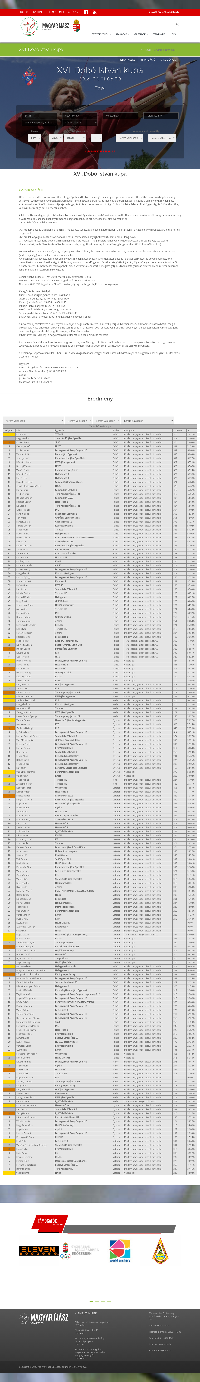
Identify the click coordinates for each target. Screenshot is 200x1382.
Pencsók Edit (22, 1161)
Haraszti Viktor (23, 502)
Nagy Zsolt (21, 601)
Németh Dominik (24, 696)
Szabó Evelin (22, 1073)
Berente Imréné (24, 1169)
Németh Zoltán (23, 815)
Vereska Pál (22, 811)
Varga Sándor (23, 915)
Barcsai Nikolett (24, 966)
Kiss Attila (21, 541)
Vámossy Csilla (23, 1046)
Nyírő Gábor (22, 585)
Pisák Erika (21, 1141)
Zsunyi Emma (22, 1113)
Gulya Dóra (21, 1050)
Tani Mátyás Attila (24, 740)
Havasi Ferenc (23, 939)
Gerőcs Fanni (22, 1070)
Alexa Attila (21, 609)
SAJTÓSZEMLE (74, 12)
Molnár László (23, 903)
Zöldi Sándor (22, 831)
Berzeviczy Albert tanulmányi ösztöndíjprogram (90, 1340)
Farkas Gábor (23, 613)
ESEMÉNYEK (159, 34)
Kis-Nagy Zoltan (24, 645)
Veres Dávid (22, 688)
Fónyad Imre (22, 684)
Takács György (23, 526)
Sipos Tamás (22, 665)
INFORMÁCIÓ (147, 60)
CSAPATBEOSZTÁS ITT (32, 190)
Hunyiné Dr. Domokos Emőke (30, 970)
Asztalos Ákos (23, 724)
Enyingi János (22, 514)
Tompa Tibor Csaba (26, 950)
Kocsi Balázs (22, 434)
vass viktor (21, 931)
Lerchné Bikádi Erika (26, 1165)
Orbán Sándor (23, 875)
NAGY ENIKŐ (22, 1002)
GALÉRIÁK (37, 12)
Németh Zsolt (23, 474)
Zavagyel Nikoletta (25, 1097)
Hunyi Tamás (22, 534)
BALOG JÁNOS (23, 538)
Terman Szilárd (23, 454)
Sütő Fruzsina (22, 1093)
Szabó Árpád (22, 780)
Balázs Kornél (23, 708)
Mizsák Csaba (23, 593)
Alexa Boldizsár (24, 784)
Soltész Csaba (23, 827)
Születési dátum (80, 131)
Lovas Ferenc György (26, 716)
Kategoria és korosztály (146, 131)
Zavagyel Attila (23, 712)
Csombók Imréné (24, 982)
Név (18, 430)
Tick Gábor (21, 859)
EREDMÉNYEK (168, 60)
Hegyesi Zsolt (23, 744)
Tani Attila (21, 518)
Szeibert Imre (22, 494)
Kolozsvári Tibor (24, 867)
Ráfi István (21, 768)
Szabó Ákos (22, 756)
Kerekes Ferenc (23, 847)
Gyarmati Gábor (24, 958)
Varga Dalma (22, 1010)
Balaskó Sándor (24, 498)
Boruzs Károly (23, 819)
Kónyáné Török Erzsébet (28, 974)
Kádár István (22, 835)
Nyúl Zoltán (22, 923)
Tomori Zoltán (23, 621)
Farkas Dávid (22, 669)
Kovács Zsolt (22, 442)
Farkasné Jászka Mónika (27, 1026)
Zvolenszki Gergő (24, 728)
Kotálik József (22, 561)
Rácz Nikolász (23, 692)
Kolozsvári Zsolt (24, 545)
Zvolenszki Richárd (25, 700)
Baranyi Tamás (23, 466)
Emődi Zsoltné (23, 1058)
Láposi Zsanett (23, 1133)
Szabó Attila (22, 530)
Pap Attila (21, 589)
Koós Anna (21, 1153)
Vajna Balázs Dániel (25, 772)
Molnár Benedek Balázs (27, 736)
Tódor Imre (22, 549)
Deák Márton (22, 863)
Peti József (21, 823)
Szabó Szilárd (23, 764)
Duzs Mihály (22, 919)
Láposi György (23, 577)
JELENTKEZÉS (127, 60)
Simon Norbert (23, 581)
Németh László (23, 462)
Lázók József (22, 641)
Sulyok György (23, 962)
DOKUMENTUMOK (55, 12)
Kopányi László (23, 676)
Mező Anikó (22, 1149)
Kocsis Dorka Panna (26, 1105)
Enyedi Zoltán (23, 522)
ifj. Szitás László (23, 732)
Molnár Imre (22, 490)
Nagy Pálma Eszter (25, 1077)
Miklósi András (23, 661)
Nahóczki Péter (23, 788)
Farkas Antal (22, 557)
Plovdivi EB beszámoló (86, 1330)
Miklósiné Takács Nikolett (28, 978)
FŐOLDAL (25, 12)
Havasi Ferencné (24, 1157)
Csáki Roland (22, 657)
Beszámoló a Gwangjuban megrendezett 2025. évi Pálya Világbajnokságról (90, 1352)
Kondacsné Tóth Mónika (28, 1022)
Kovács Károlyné (24, 1006)
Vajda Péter (22, 776)
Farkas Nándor (23, 597)
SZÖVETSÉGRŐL (100, 34)
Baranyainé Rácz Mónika (28, 1018)
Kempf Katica (22, 1038)
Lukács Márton (23, 796)
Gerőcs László (23, 954)
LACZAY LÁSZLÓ (24, 891)
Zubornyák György (25, 927)
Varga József (22, 871)
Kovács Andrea (23, 1062)
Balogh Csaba (23, 649)
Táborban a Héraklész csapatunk (92, 1322)
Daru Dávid (21, 752)
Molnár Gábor (23, 748)
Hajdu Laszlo (22, 935)
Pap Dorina (21, 1109)
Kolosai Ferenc (23, 899)
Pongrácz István (24, 800)
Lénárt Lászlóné (24, 1034)
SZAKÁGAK (121, 34)
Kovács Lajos (22, 653)
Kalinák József (23, 792)
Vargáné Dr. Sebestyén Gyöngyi (31, 1145)
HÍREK (173, 34)
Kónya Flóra (22, 1085)
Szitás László (22, 450)
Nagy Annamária (24, 1125)
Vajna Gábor (22, 911)
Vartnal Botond (23, 720)
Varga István (22, 879)
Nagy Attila (21, 804)
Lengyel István (23, 573)
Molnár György (23, 672)
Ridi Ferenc (21, 478)
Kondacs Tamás (24, 565)
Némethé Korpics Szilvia (28, 986)
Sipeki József (22, 458)
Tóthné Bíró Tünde (25, 1014)
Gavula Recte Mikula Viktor (29, 486)
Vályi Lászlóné (23, 994)
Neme (34, 131)
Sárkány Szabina (24, 1081)
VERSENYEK (140, 34)
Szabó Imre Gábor (25, 605)
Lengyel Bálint (23, 704)
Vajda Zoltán (22, 680)
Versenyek (146, 50)
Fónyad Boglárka (24, 1089)
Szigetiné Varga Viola (26, 998)
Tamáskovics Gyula (25, 942)
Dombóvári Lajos (24, 946)
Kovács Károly (23, 569)
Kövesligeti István (24, 482)
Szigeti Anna (22, 1129)
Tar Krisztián (22, 553)
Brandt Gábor (23, 617)
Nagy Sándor (22, 438)
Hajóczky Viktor (23, 637)
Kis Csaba (21, 506)
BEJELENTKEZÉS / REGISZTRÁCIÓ (164, 11)
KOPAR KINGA (23, 1042)
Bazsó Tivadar (23, 895)
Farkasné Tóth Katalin (26, 1054)
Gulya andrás (22, 807)
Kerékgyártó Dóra (25, 1137)
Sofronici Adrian (24, 633)
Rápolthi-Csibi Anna (26, 1117)
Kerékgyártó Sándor (26, 625)
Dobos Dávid (22, 760)
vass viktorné (22, 1173)
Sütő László (21, 855)
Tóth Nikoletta (23, 1121)
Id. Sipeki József (23, 839)
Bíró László (21, 887)
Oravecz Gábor (23, 510)
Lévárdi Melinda (24, 990)
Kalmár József (23, 446)
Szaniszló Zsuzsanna (26, 1030)
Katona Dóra (22, 1101)
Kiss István (21, 629)
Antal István (22, 851)
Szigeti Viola (22, 1066)
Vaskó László (22, 470)
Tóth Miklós (22, 907)
